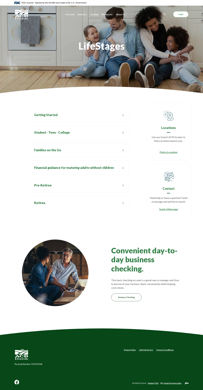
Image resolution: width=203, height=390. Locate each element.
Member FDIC (153, 383)
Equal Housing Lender (173, 383)
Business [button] (82, 14)
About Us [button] (120, 14)
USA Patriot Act (146, 350)
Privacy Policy (130, 350)
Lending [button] (94, 14)
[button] (79, 115)
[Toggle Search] (164, 14)
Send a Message (168, 209)
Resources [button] (107, 14)
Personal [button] (70, 14)
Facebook (16, 383)
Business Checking (126, 297)
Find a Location (168, 152)
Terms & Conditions (165, 350)
